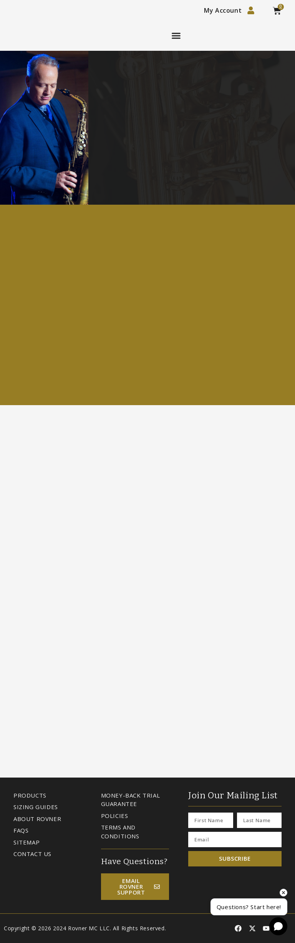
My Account (223, 10)
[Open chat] (278, 926)
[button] (176, 35)
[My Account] (251, 10)
